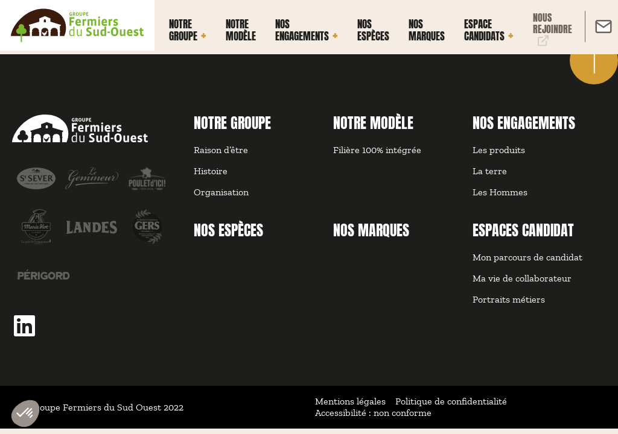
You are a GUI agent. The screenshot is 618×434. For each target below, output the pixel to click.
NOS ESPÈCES (228, 230)
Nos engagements (302, 30)
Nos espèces (373, 30)
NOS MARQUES (371, 230)
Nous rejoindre (552, 29)
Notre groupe (183, 30)
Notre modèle (241, 30)
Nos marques (427, 30)
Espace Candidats (484, 30)
